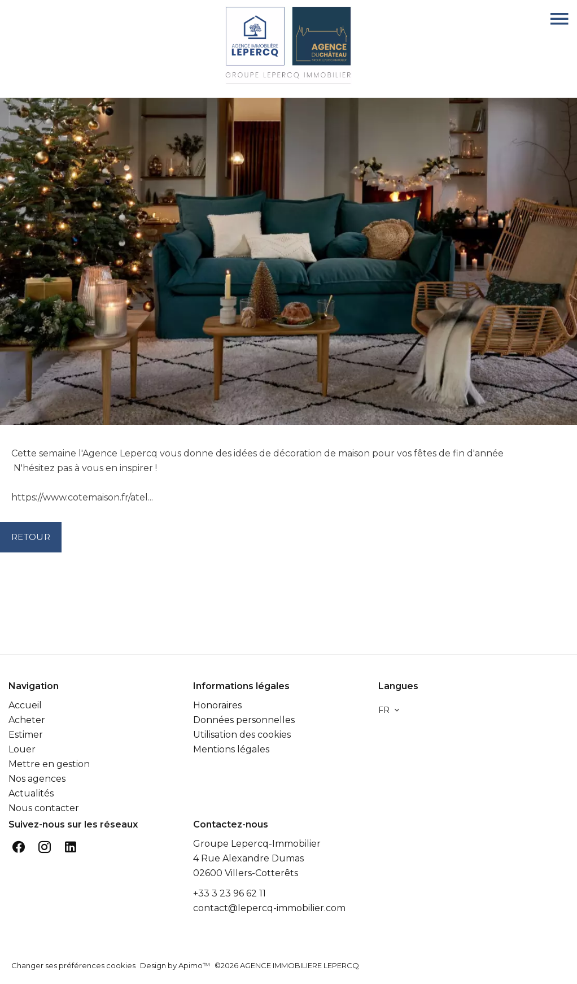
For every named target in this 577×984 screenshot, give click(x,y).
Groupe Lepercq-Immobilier (257, 843)
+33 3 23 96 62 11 (229, 893)
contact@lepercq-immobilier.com (269, 908)
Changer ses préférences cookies (73, 965)
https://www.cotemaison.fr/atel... (82, 497)
